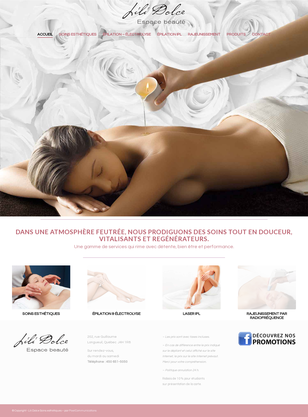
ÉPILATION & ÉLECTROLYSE (116, 314)
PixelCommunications (82, 410)
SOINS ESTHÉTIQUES (41, 314)
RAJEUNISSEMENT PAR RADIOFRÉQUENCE (267, 316)
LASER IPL (191, 314)
